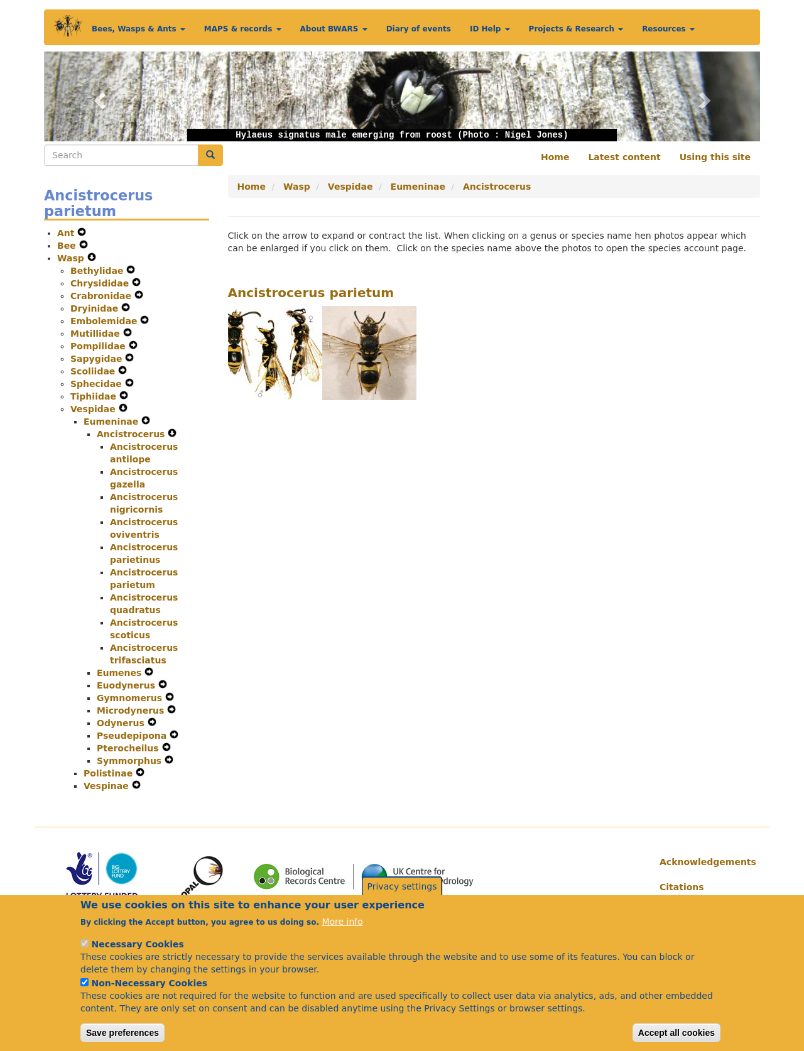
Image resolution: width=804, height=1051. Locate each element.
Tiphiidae (94, 396)
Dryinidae (95, 308)
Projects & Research (576, 29)
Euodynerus (127, 685)
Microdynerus (132, 710)
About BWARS (333, 29)
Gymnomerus (131, 698)
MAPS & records (242, 29)
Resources (668, 29)
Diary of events (418, 29)
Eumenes (120, 673)
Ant (67, 233)
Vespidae (94, 409)
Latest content (624, 157)
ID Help (490, 29)
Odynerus (122, 723)
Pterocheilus (129, 748)
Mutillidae (96, 334)
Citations (682, 887)
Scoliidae (94, 371)
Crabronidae (102, 296)
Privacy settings (402, 898)
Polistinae (110, 773)
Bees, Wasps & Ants (138, 29)
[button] (97, 96)
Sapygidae (97, 359)
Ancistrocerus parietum (311, 292)
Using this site (715, 157)
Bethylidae (98, 271)
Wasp (72, 258)
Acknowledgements (705, 862)
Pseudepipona (133, 736)
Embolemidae (105, 321)
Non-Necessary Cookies (149, 994)
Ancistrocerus (132, 434)
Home (555, 157)
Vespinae (108, 786)
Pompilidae (99, 346)
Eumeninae (112, 422)
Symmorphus (131, 761)
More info (342, 933)
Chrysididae (101, 283)
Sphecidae (97, 384)
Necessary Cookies (137, 955)
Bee (68, 246)
